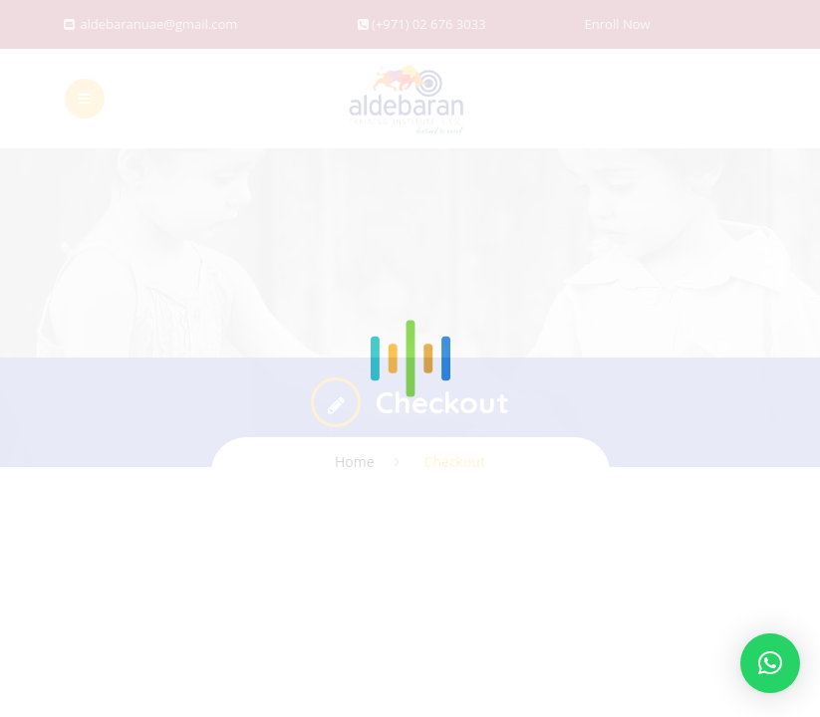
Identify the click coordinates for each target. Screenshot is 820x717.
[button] (770, 663)
